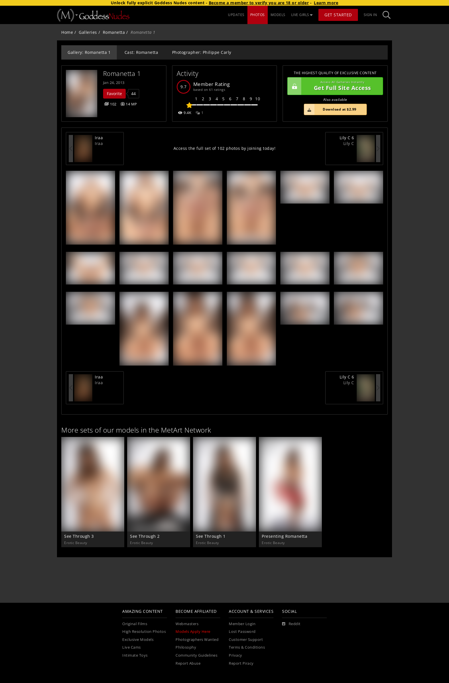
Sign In (370, 14)
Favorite (114, 93)
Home (67, 32)
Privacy (235, 655)
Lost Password (242, 631)
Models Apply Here (193, 631)
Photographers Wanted (197, 639)
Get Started (338, 14)
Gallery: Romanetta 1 (89, 52)
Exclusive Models (137, 639)
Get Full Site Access (333, 86)
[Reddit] (291, 624)
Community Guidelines (196, 655)
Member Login (242, 623)
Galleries (88, 32)
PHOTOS (257, 14)
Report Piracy (241, 663)
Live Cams (131, 647)
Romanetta (114, 32)
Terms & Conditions (247, 647)
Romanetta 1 (122, 73)
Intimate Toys (135, 655)
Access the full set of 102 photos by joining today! (225, 148)
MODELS (278, 14)
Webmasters (187, 623)
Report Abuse (188, 663)
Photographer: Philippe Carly (201, 52)
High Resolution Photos (144, 631)
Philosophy (186, 647)
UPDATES (236, 14)
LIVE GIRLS (302, 14)
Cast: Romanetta (141, 52)
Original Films (134, 623)
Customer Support (246, 639)
